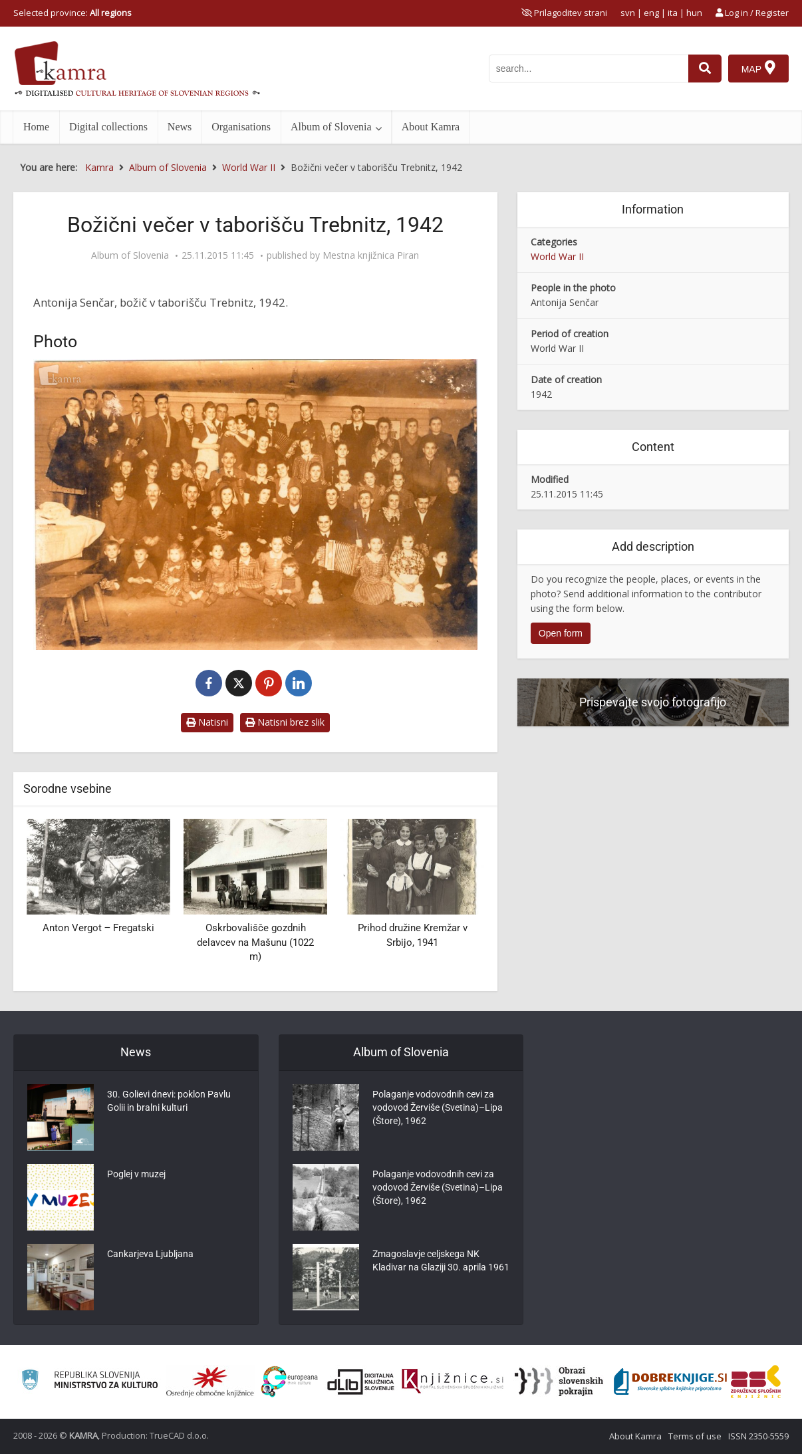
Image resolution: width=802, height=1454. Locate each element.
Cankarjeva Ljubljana (150, 1253)
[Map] (758, 68)
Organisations (241, 126)
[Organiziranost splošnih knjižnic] (210, 1381)
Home (36, 126)
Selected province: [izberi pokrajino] (72, 13)
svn (627, 13)
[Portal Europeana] (290, 1382)
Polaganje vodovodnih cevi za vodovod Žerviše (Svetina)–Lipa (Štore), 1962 (437, 1107)
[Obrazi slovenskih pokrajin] (559, 1381)
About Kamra (431, 126)
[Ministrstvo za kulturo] (89, 1382)
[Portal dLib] (361, 1381)
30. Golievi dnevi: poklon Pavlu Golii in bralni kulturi (169, 1101)
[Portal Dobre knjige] (670, 1381)
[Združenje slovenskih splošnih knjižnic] (452, 1381)
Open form (561, 633)
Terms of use (695, 1436)
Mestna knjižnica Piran (371, 255)
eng (651, 13)
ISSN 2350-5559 (758, 1436)
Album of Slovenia (331, 126)
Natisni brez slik (285, 722)
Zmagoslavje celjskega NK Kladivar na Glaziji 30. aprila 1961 (440, 1260)
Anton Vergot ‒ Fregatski (98, 928)
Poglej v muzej (136, 1174)
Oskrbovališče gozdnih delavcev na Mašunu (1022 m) (255, 942)
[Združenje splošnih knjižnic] (756, 1381)
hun (694, 13)
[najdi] (705, 68)
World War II (557, 256)
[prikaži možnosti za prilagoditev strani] (564, 13)
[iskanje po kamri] (588, 68)
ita (673, 13)
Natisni (207, 722)
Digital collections (108, 126)
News (180, 126)
